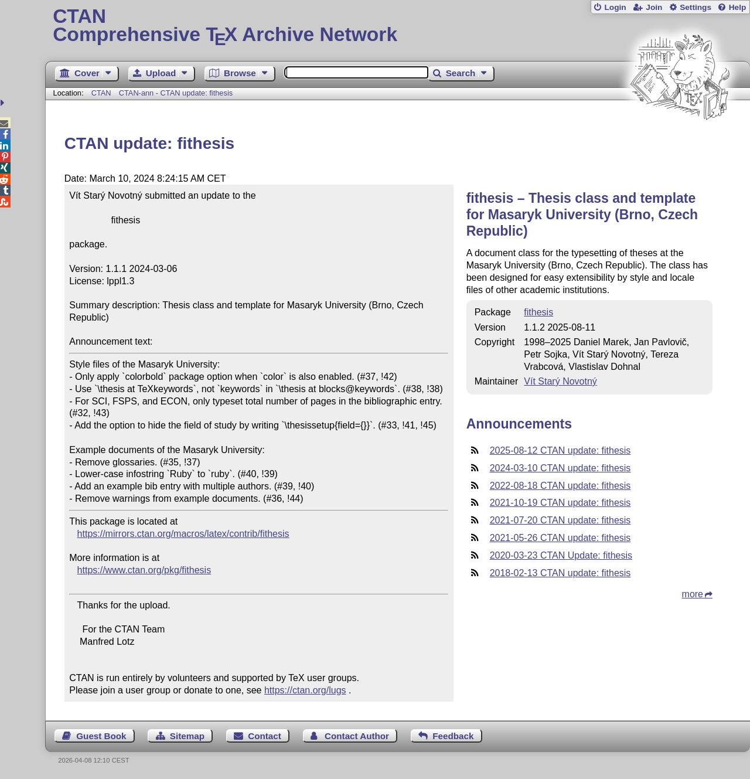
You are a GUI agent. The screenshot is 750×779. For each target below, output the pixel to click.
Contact (264, 736)
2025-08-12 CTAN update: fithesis (560, 450)
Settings (695, 7)
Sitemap (187, 736)
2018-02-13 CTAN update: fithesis (560, 573)
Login (615, 7)
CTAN (101, 93)
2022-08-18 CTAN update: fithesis (560, 486)
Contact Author (357, 736)
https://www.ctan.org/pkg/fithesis (144, 570)
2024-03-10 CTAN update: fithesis (560, 468)
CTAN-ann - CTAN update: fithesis (176, 93)
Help (737, 7)
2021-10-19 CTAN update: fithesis (560, 503)
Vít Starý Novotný (560, 381)
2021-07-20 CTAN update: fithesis (560, 520)
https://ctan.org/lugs (305, 690)
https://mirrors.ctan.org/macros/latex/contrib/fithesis (183, 534)
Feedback (452, 736)
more (692, 594)
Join (654, 7)
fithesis (538, 312)
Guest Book (101, 736)
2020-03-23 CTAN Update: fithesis (561, 555)
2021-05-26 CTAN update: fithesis (560, 538)
